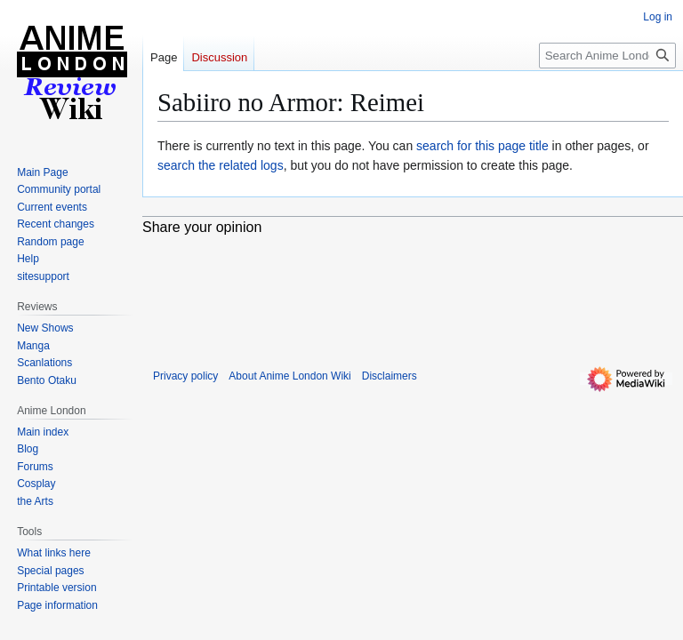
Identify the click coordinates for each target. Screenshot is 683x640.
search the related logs (220, 165)
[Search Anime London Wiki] (607, 55)
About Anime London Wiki (289, 376)
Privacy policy (185, 376)
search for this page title (482, 146)
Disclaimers (389, 376)
